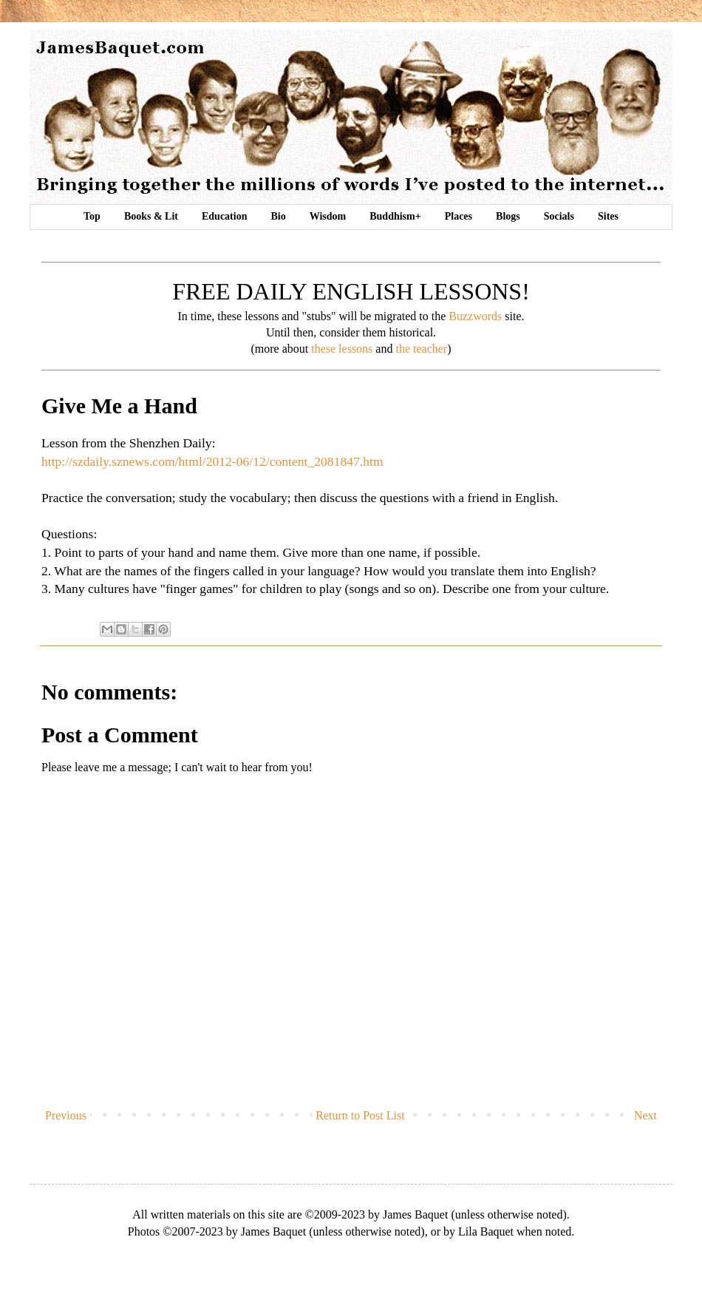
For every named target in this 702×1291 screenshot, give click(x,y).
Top (92, 216)
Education (224, 216)
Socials (559, 216)
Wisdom (328, 216)
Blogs (508, 216)
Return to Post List (360, 1115)
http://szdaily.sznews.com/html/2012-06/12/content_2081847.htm (212, 461)
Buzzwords (475, 316)
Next (645, 1115)
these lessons (341, 348)
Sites (608, 216)
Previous (65, 1115)
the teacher (421, 348)
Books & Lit (151, 216)
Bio (277, 216)
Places (458, 216)
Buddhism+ (394, 216)
